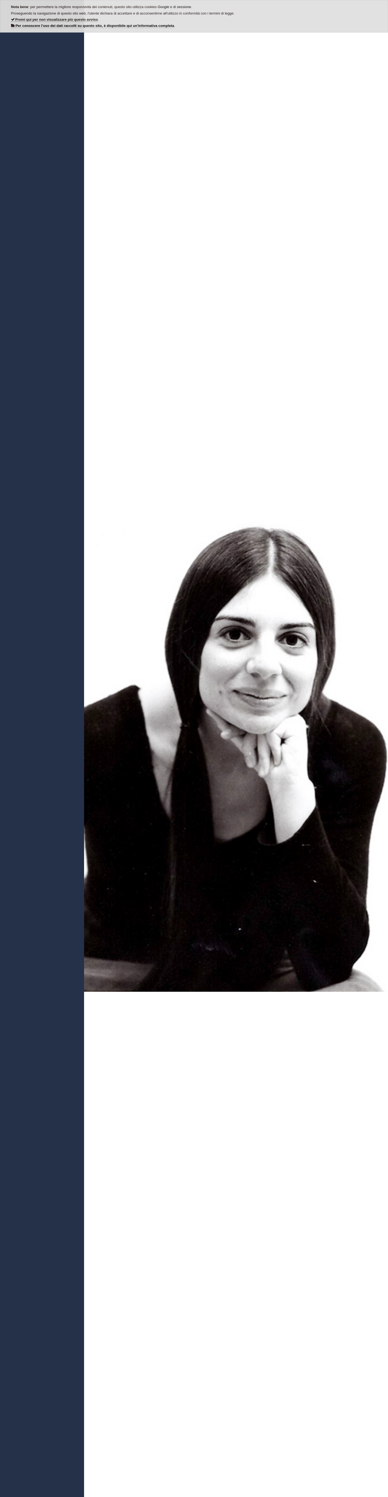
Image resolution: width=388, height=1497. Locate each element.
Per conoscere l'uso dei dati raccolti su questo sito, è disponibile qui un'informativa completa (94, 26)
